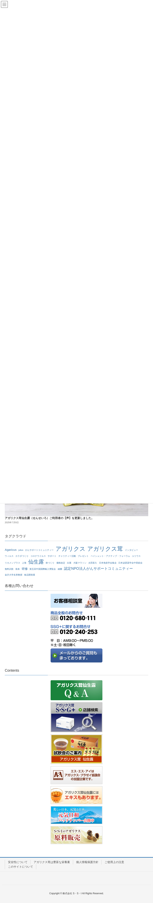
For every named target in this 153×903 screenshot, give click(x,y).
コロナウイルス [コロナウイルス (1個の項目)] (38, 556)
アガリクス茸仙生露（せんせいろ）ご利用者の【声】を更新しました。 (49, 518)
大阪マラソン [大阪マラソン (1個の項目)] (79, 563)
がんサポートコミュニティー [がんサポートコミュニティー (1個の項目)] (39, 550)
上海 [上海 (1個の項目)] (24, 563)
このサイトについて (20, 866)
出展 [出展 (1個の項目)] (69, 563)
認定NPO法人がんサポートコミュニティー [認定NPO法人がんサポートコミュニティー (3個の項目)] (98, 568)
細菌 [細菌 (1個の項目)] (60, 569)
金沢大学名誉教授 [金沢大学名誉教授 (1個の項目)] (13, 575)
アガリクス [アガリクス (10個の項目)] (70, 549)
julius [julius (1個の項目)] (21, 550)
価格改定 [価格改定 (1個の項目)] (60, 563)
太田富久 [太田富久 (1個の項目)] (92, 563)
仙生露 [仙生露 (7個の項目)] (36, 562)
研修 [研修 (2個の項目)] (25, 568)
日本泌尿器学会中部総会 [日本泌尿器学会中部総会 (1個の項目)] (130, 563)
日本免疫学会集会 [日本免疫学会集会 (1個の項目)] (108, 563)
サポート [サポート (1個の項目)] (52, 556)
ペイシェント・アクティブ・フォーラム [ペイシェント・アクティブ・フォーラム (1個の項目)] (110, 556)
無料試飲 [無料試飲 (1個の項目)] (9, 569)
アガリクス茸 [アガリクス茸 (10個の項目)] (105, 549)
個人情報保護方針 (87, 862)
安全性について (17, 862)
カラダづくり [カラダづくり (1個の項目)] (21, 556)
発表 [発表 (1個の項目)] (17, 569)
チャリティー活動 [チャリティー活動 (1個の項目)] (67, 556)
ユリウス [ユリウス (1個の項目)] (136, 556)
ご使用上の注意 (114, 862)
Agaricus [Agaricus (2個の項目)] (11, 549)
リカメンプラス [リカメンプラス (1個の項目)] (12, 563)
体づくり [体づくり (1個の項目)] (50, 563)
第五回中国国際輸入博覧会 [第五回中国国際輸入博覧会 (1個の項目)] (42, 569)
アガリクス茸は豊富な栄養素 (52, 862)
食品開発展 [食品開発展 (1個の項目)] (29, 575)
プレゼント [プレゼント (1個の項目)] (83, 556)
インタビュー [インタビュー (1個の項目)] (131, 550)
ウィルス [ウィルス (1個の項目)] (9, 556)
